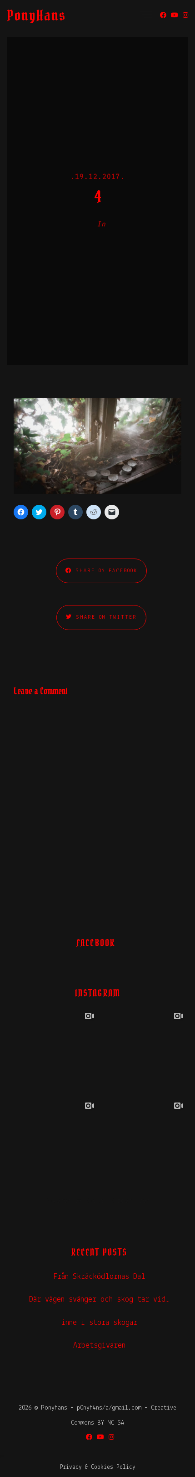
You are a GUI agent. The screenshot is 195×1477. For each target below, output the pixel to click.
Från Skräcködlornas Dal (99, 1276)
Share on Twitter (101, 617)
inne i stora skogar (99, 1322)
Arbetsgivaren (99, 1345)
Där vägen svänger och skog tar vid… (99, 1299)
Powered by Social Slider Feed (97, 1201)
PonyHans (36, 15)
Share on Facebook (101, 571)
